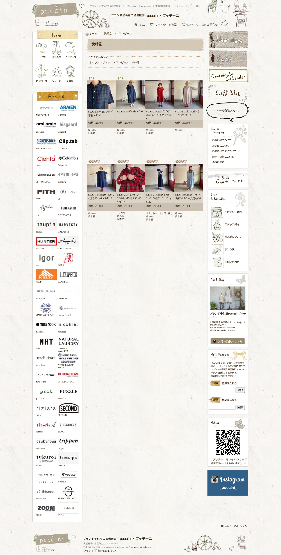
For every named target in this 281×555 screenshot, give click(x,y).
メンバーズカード (228, 237)
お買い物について (190, 24)
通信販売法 (225, 162)
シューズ (57, 73)
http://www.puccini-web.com (138, 547)
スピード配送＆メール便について (227, 112)
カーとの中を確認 (164, 24)
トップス (42, 50)
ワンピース (71, 50)
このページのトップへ (234, 526)
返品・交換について (225, 156)
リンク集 (228, 250)
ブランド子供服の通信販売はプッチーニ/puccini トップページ (56, 10)
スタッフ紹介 (228, 225)
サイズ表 (227, 178)
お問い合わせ (211, 24)
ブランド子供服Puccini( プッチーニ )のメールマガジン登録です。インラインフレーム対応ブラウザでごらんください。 (227, 382)
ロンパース (42, 73)
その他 (71, 73)
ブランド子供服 (92, 550)
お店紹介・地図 (228, 212)
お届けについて (225, 145)
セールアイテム (227, 58)
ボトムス (56, 50)
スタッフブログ (227, 93)
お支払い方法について (225, 151)
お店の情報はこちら (227, 341)
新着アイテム (227, 39)
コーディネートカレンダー (227, 76)
